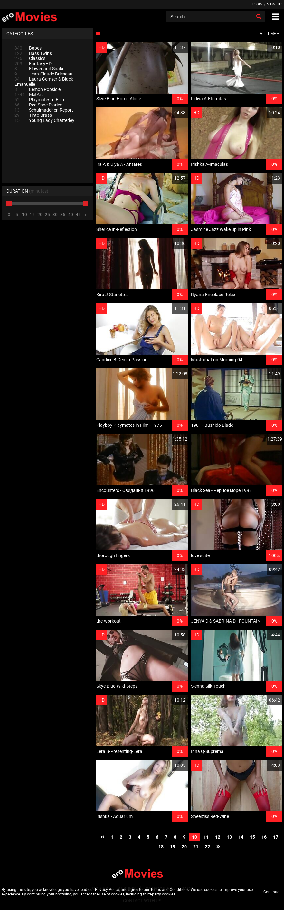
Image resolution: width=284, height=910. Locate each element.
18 (161, 846)
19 (172, 846)
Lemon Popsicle (37, 89)
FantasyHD (33, 63)
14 (240, 837)
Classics (29, 58)
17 (275, 837)
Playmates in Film (39, 99)
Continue (271, 892)
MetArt (28, 94)
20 (184, 846)
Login (257, 4)
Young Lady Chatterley (44, 120)
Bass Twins (33, 53)
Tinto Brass (33, 115)
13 (229, 837)
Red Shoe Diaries (38, 104)
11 (206, 837)
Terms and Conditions (169, 889)
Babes (28, 48)
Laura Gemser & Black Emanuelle (43, 81)
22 (207, 846)
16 (264, 837)
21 (195, 846)
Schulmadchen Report (43, 110)
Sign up (274, 4)
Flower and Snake (39, 68)
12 (217, 837)
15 (252, 837)
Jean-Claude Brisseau (43, 73)
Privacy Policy (107, 889)
